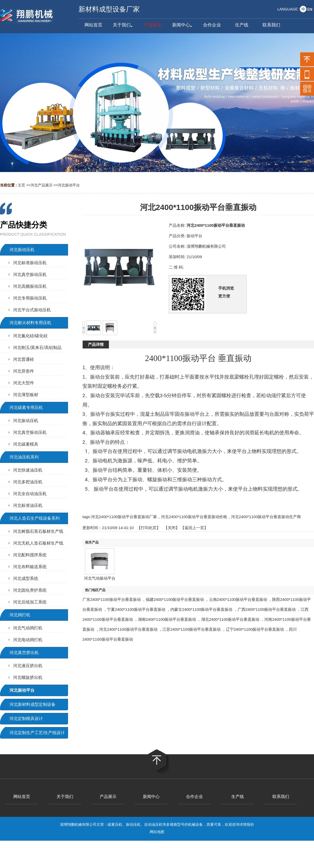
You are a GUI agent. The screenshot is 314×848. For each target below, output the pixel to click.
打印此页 (148, 527)
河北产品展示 (42, 185)
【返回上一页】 (194, 527)
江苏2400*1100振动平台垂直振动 (191, 629)
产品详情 (96, 344)
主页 (21, 185)
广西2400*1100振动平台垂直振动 (267, 609)
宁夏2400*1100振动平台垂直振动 (136, 609)
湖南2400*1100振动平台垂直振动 (167, 619)
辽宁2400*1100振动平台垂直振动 (255, 629)
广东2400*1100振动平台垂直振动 (111, 599)
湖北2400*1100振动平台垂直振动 (230, 619)
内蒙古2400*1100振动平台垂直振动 (201, 609)
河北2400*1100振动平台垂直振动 (128, 629)
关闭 (172, 527)
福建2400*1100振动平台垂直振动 (175, 599)
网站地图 (157, 832)
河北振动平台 (69, 185)
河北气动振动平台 (99, 578)
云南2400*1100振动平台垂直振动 (238, 599)
